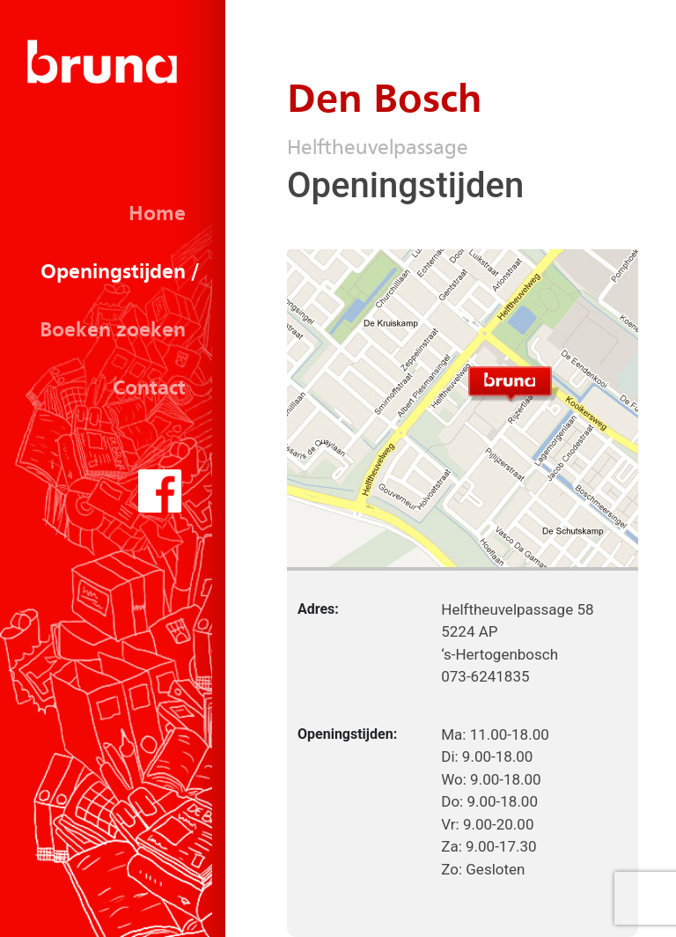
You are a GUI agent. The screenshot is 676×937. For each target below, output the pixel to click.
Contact (149, 389)
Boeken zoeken (113, 331)
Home (157, 214)
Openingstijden (113, 273)
